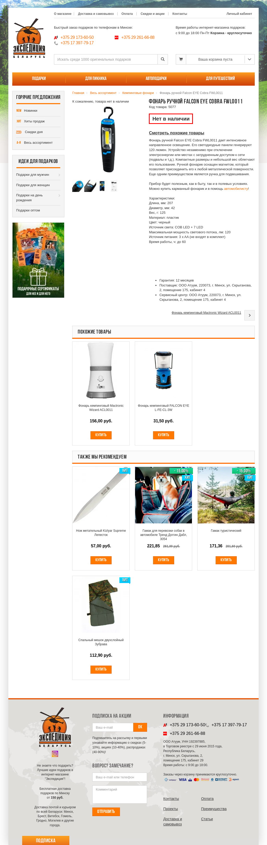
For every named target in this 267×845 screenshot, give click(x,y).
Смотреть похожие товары (176, 133)
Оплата (127, 14)
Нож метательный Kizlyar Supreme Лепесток (101, 533)
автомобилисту (236, 189)
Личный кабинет (239, 14)
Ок (140, 727)
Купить (101, 435)
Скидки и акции (153, 14)
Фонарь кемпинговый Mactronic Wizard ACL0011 (206, 313)
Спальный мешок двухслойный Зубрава (101, 642)
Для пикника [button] (95, 78)
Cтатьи (207, 819)
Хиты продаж (30, 121)
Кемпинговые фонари (138, 93)
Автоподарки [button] (156, 78)
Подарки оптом (28, 210)
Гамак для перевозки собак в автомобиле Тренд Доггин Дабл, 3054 (163, 535)
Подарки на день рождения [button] (29, 197)
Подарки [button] (39, 78)
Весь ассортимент (34, 143)
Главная (78, 93)
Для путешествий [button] (220, 78)
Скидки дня (29, 132)
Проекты (170, 809)
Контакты (179, 14)
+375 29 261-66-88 (137, 37)
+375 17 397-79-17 (77, 43)
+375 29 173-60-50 (77, 37)
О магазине (62, 14)
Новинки (26, 111)
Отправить (106, 811)
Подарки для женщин (33, 185)
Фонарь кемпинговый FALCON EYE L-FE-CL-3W (163, 408)
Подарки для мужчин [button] (32, 175)
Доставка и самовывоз (96, 14)
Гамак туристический (226, 531)
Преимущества (214, 809)
